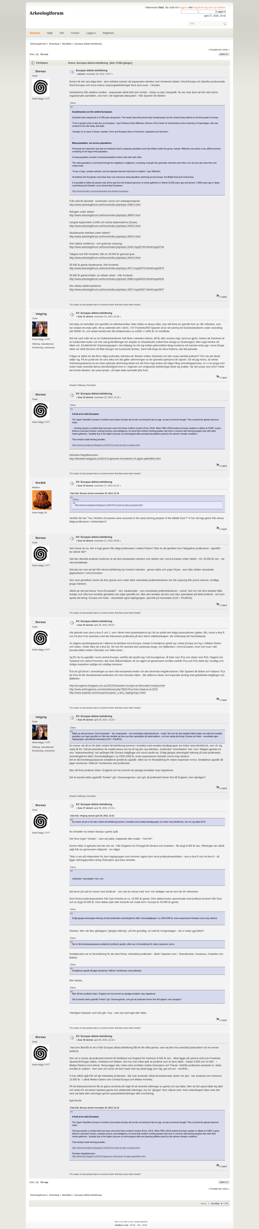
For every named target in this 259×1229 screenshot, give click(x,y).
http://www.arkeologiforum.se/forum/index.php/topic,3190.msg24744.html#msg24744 (116, 247)
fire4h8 (41, 482)
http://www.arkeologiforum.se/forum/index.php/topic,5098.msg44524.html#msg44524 (116, 279)
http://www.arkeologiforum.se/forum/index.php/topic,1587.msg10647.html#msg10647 (116, 289)
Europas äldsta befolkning (91, 70)
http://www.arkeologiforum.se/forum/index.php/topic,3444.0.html (104, 257)
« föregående (215, 49)
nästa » (226, 49)
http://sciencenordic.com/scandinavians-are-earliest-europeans (100, 191)
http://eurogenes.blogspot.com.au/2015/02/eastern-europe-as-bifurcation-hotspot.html (117, 685)
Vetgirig (41, 314)
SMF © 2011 (129, 1222)
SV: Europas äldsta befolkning (94, 313)
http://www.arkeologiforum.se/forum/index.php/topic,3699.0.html (104, 215)
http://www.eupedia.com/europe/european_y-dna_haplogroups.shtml (107, 692)
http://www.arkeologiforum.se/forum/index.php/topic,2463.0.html (104, 226)
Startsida (35, 33)
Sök (62, 33)
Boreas (41, 71)
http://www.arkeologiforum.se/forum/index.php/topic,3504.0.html (104, 236)
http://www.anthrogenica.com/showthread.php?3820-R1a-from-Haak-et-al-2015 (113, 689)
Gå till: (203, 1203)
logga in (183, 7)
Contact (75, 33)
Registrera (108, 33)
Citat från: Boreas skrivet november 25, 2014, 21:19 (94, 493)
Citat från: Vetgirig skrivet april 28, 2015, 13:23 (92, 816)
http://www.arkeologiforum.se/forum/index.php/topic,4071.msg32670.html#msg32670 (116, 268)
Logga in (91, 33)
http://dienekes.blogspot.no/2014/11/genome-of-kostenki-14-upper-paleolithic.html (115, 458)
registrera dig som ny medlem (209, 7)
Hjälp (49, 33)
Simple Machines (140, 1222)
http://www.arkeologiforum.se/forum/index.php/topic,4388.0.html (104, 204)
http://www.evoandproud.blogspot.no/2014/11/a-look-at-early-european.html (106, 445)
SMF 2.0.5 (118, 1222)
